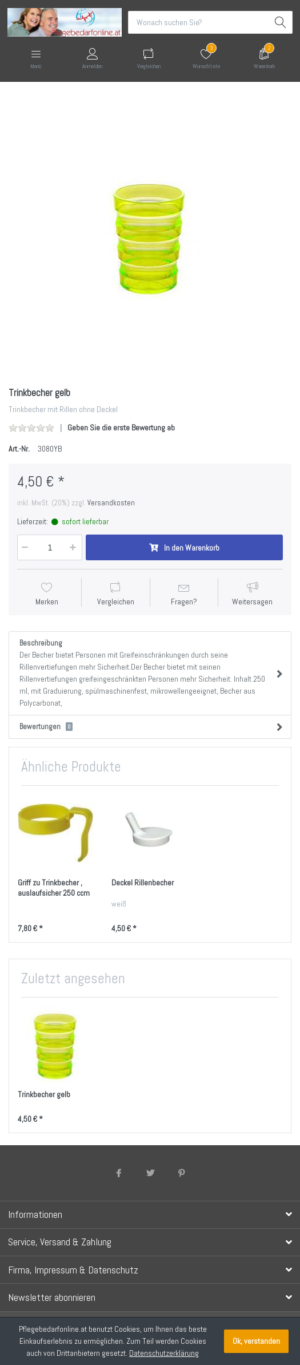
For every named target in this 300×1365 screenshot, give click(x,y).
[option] (150, 235)
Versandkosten (111, 503)
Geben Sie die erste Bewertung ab (121, 427)
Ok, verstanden (256, 1341)
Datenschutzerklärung (164, 1353)
